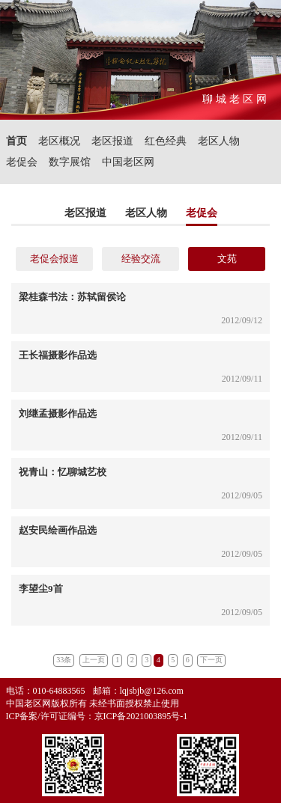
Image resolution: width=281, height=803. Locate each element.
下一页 (211, 660)
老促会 (21, 162)
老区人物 (219, 141)
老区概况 (59, 141)
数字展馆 (70, 162)
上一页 (93, 660)
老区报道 (112, 141)
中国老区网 (128, 162)
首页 (16, 141)
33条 (63, 660)
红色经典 (166, 141)
